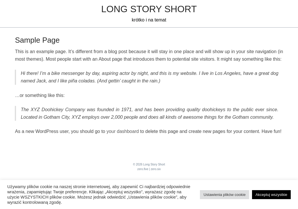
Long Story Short (149, 9)
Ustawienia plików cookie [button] (224, 194)
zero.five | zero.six (149, 169)
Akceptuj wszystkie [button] (271, 194)
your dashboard (123, 131)
